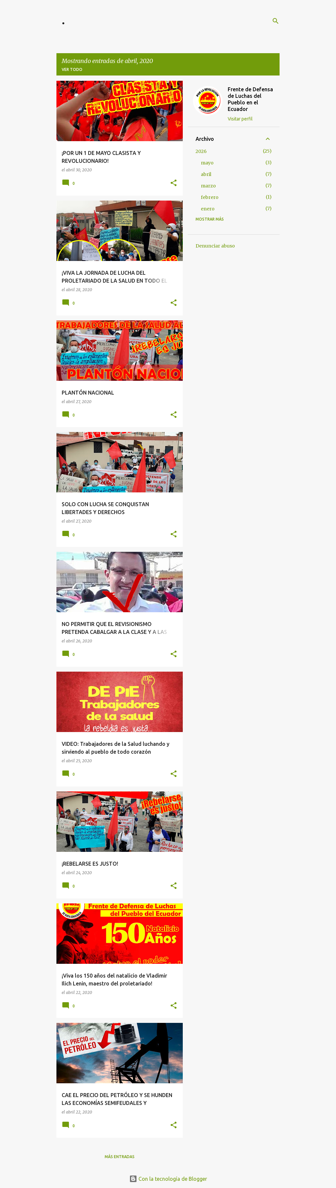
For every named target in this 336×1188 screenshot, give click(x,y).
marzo (208, 186)
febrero (210, 197)
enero (208, 209)
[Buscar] (276, 21)
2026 (201, 151)
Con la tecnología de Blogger (168, 1179)
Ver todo (72, 69)
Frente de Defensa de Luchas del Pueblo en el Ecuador (250, 99)
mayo (207, 163)
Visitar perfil (240, 118)
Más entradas (120, 1157)
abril (206, 174)
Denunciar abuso (215, 246)
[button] (174, 183)
